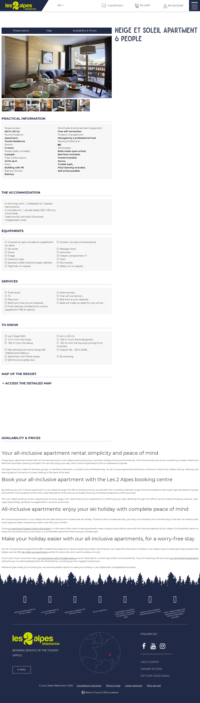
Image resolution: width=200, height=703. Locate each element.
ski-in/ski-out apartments (35, 552)
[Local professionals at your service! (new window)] (50, 612)
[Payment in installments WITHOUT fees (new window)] (75, 612)
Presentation (21, 30)
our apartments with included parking (57, 558)
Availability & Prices (85, 30)
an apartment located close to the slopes (29, 528)
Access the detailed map (28, 383)
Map (49, 30)
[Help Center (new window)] (164, 662)
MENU (194, 2)
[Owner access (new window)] (164, 669)
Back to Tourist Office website (101, 692)
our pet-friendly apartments (184, 558)
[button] (142, 5)
